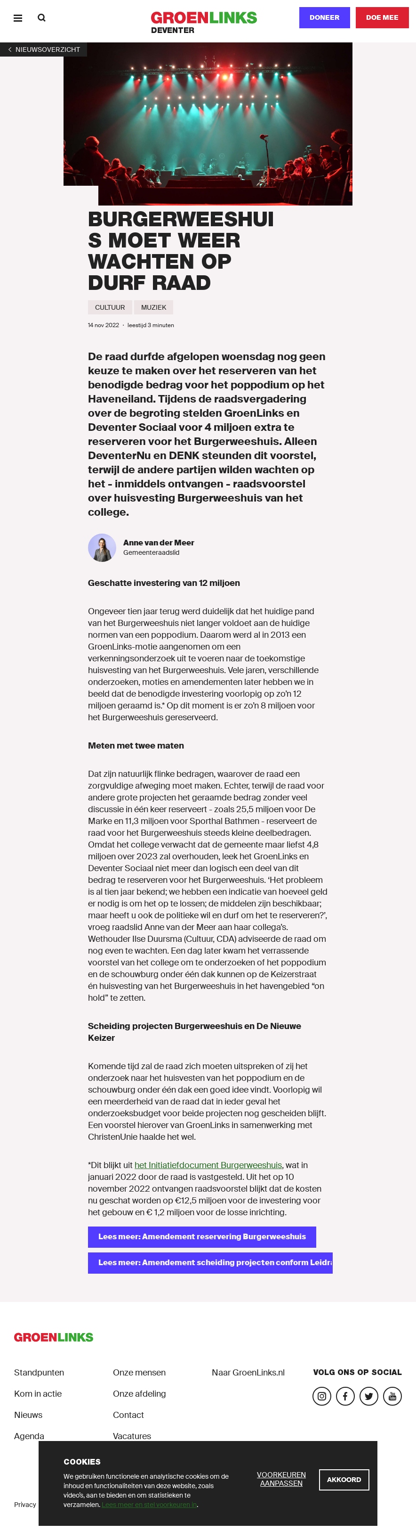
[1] (43, 49)
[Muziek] (153, 307)
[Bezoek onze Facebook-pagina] (345, 1396)
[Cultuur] (110, 307)
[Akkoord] (344, 1480)
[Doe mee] (382, 17)
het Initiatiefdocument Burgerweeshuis (208, 1165)
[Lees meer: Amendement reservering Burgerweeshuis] (202, 1237)
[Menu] (17, 17)
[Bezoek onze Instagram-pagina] (321, 1396)
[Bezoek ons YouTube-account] (392, 1396)
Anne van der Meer (158, 543)
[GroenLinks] (208, 17)
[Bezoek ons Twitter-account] (369, 1396)
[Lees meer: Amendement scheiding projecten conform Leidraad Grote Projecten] (210, 1263)
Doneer (325, 17)
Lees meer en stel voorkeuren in (149, 1504)
